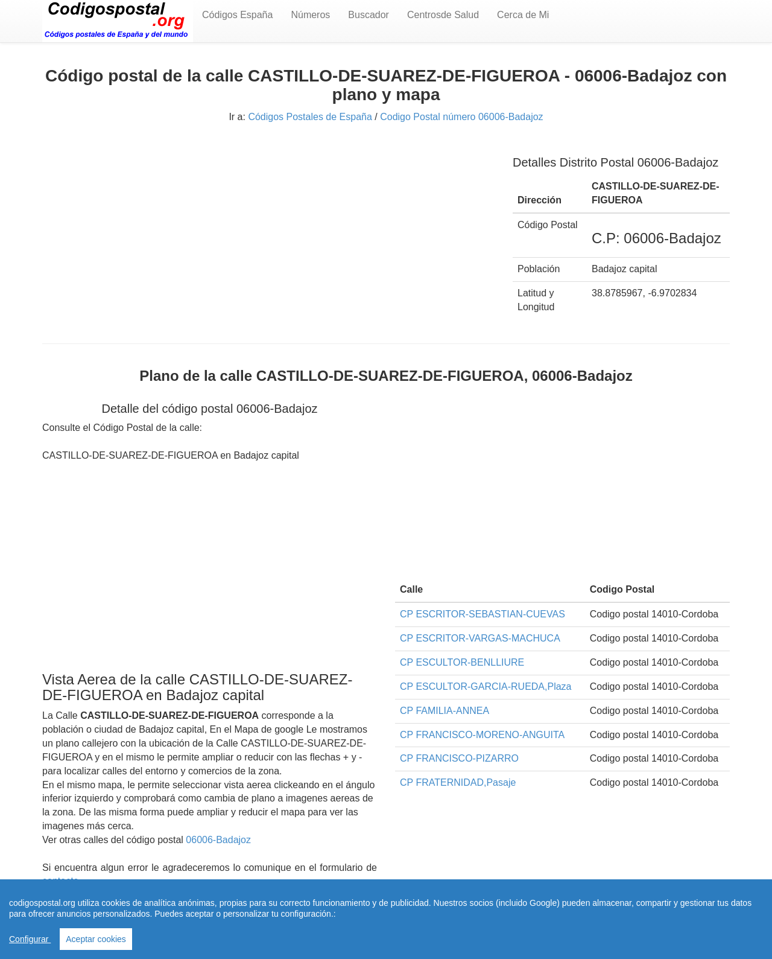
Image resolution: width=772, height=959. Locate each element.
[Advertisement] (268, 228)
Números (310, 15)
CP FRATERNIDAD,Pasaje (458, 782)
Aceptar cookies (96, 939)
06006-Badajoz (218, 840)
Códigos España (237, 15)
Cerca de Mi (523, 15)
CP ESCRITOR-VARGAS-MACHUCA (480, 638)
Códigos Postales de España (310, 117)
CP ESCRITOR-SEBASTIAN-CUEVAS (482, 614)
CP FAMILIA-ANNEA (444, 711)
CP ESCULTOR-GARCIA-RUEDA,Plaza (486, 686)
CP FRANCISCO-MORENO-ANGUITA (482, 735)
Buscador (368, 15)
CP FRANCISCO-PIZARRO (459, 758)
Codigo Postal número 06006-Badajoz (461, 117)
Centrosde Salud (443, 15)
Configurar (30, 939)
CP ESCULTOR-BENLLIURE (462, 662)
